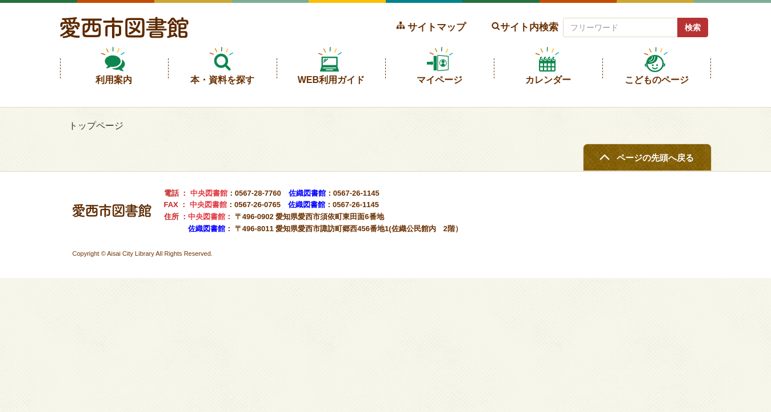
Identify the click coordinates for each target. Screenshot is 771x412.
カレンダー (548, 80)
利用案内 (113, 80)
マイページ (439, 80)
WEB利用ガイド (331, 80)
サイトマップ (437, 27)
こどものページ (657, 80)
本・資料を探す (222, 80)
